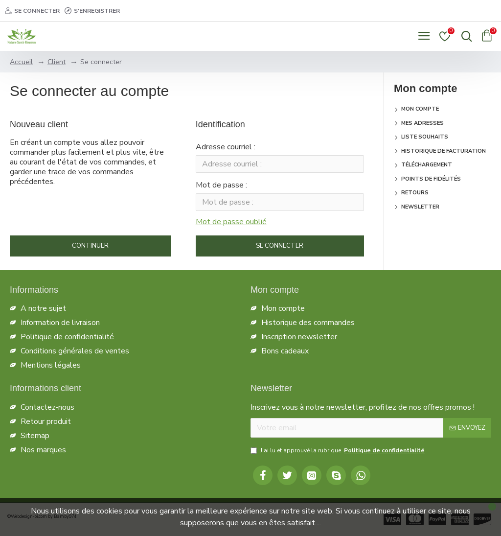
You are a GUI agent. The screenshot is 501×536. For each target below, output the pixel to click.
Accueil (21, 62)
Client (56, 62)
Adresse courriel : (225, 146)
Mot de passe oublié (231, 224)
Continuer (90, 249)
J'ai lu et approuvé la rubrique (338, 450)
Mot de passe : (221, 187)
